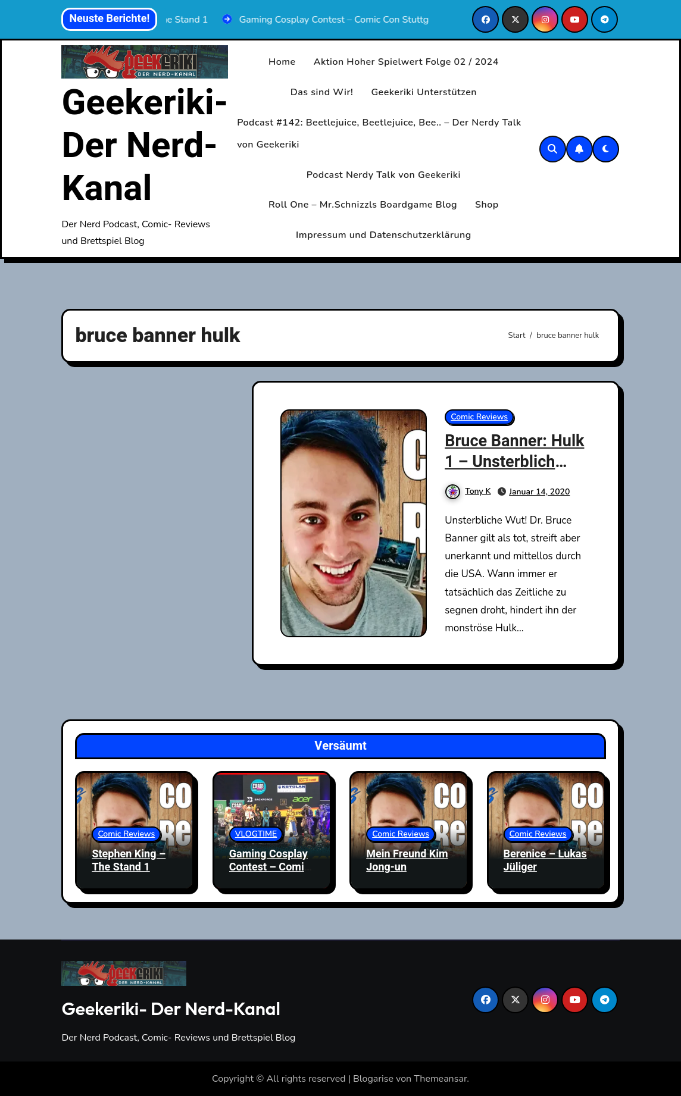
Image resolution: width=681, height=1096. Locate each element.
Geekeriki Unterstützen (424, 92)
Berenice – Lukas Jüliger (545, 860)
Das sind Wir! (322, 92)
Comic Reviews (479, 416)
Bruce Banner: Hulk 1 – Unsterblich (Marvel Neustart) (514, 462)
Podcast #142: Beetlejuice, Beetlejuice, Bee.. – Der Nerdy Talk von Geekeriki (379, 133)
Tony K (468, 491)
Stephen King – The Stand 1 (128, 860)
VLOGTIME (256, 834)
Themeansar (440, 1078)
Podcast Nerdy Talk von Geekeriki (384, 174)
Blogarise (373, 1078)
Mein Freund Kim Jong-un (407, 860)
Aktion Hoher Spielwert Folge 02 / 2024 (406, 61)
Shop (487, 204)
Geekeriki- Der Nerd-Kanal (144, 146)
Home (282, 61)
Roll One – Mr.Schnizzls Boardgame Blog (362, 204)
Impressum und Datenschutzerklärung (383, 235)
